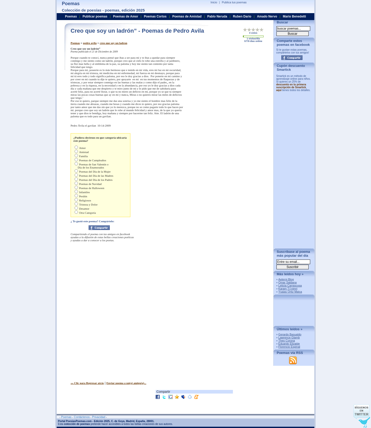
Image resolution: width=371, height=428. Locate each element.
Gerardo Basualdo (289, 334)
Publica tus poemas (234, 2)
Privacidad (98, 416)
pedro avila (90, 42)
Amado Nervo (267, 16)
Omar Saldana (287, 282)
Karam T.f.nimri (287, 288)
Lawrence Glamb (289, 337)
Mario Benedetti (294, 16)
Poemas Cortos (155, 16)
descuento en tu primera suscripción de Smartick (291, 86)
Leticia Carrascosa (290, 285)
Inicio (213, 2)
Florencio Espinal (289, 346)
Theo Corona (286, 340)
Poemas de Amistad (187, 16)
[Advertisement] (226, 83)
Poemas (75, 42)
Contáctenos (82, 416)
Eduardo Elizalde (289, 343)
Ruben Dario (242, 16)
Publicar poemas (95, 16)
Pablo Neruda (217, 16)
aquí (279, 90)
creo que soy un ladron (113, 42)
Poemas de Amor (125, 16)
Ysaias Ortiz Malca (290, 291)
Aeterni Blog (286, 279)
